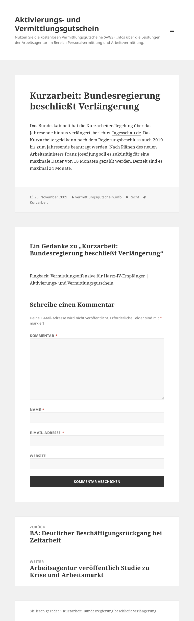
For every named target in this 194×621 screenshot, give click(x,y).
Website (38, 455)
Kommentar (43, 335)
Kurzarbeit (39, 202)
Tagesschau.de (126, 133)
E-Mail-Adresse (47, 432)
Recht (134, 197)
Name (37, 409)
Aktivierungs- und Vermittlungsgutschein (57, 23)
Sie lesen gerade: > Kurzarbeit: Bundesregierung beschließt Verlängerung (93, 611)
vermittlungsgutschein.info (98, 197)
